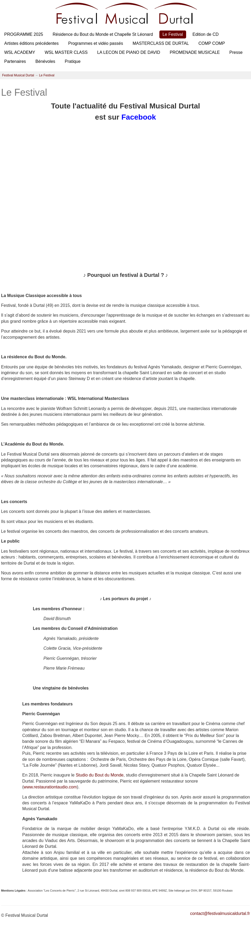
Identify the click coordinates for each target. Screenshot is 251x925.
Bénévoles (45, 61)
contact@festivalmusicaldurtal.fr (220, 913)
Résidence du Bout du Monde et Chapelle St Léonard (103, 34)
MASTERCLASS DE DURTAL (161, 43)
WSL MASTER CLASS (66, 52)
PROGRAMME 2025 (23, 34)
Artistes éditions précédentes (31, 43)
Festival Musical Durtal (18, 75)
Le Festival (173, 34)
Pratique (73, 61)
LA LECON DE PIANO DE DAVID (128, 52)
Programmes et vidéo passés (95, 43)
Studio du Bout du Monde (100, 775)
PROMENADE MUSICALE (195, 52)
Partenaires (15, 61)
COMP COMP (211, 43)
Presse (236, 52)
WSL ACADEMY (19, 52)
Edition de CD (205, 34)
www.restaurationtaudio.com (50, 787)
